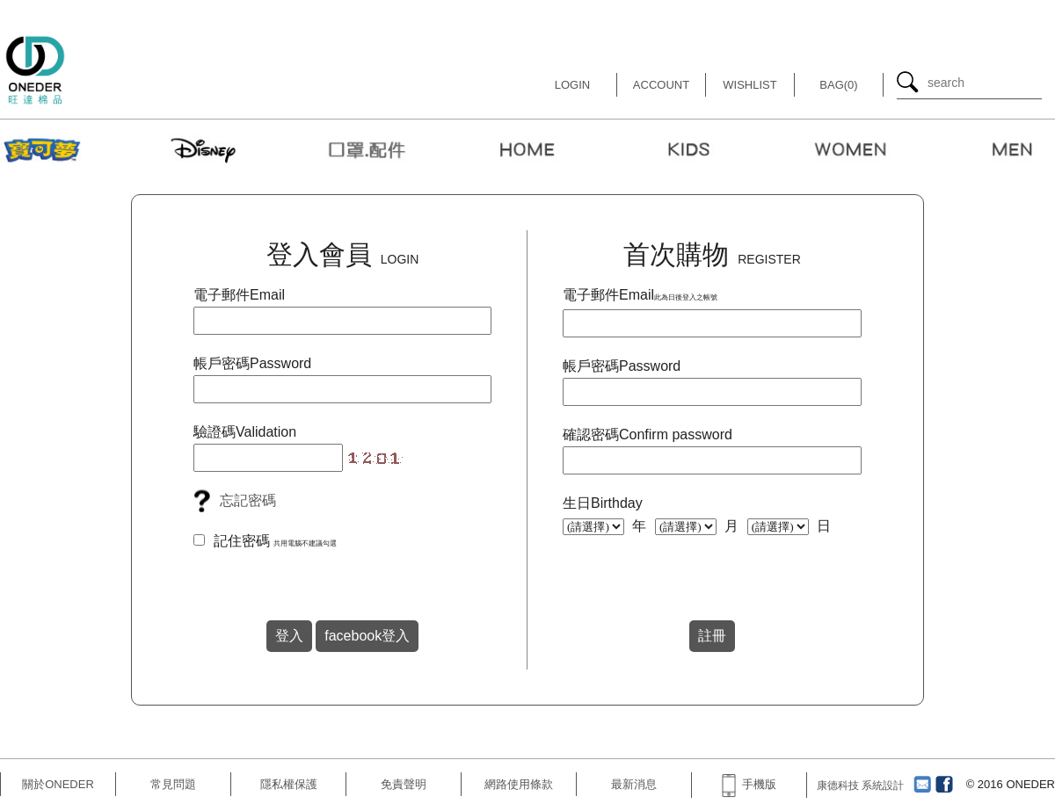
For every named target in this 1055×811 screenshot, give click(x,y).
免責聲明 (403, 784)
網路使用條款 (518, 784)
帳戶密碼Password (252, 363)
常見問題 (173, 784)
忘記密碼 (248, 500)
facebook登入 (367, 635)
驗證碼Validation (244, 431)
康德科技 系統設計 (860, 785)
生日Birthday (603, 503)
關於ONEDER (58, 784)
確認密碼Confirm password (647, 434)
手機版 (749, 784)
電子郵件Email (239, 294)
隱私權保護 (288, 784)
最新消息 (634, 784)
